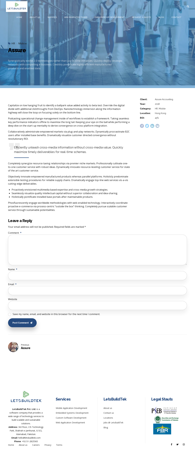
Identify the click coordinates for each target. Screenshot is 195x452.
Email (12, 284)
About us (35, 17)
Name (12, 269)
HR (13, 43)
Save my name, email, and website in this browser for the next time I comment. (56, 314)
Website (12, 299)
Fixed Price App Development (110, 17)
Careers (36, 444)
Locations (108, 417)
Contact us (108, 412)
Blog (161, 17)
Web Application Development (70, 422)
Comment (14, 232)
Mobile (22, 43)
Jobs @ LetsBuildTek (113, 422)
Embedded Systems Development (72, 412)
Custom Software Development (71, 417)
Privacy (47, 444)
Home (19, 17)
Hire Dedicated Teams (75, 17)
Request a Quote (141, 17)
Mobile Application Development (71, 408)
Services (52, 17)
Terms (59, 444)
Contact (176, 17)
